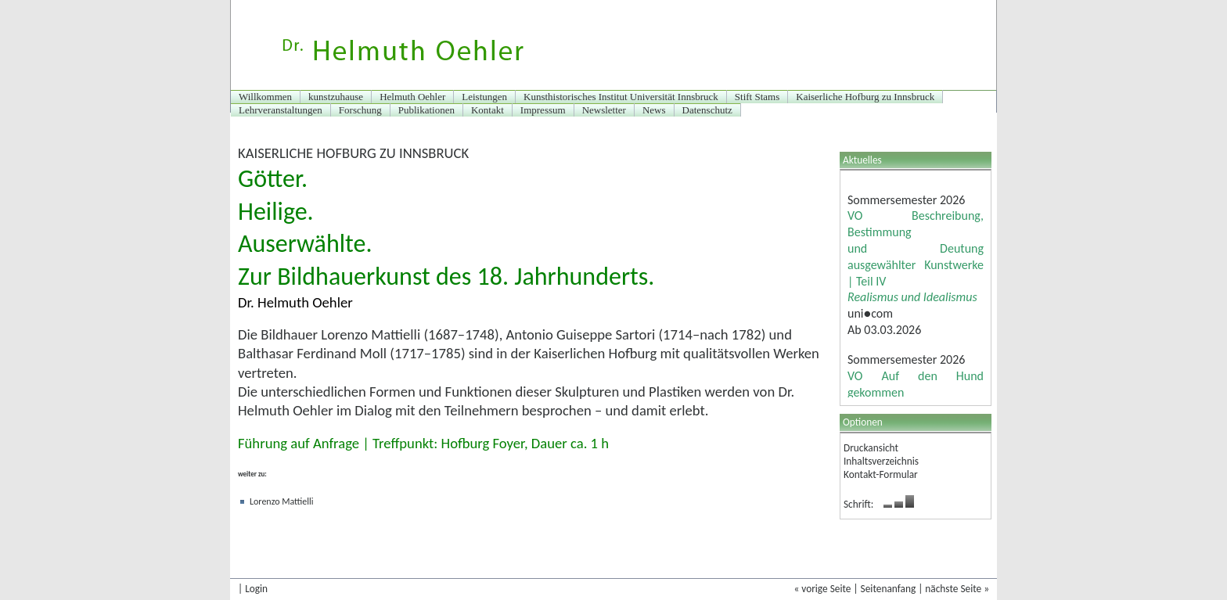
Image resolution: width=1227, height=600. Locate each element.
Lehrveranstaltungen (280, 110)
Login (256, 588)
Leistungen (484, 96)
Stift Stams (757, 96)
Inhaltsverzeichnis (881, 461)
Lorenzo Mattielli (282, 501)
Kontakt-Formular (881, 474)
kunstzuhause (335, 96)
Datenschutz (707, 110)
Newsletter (604, 110)
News (654, 110)
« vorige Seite (822, 588)
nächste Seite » (957, 588)
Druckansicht (871, 447)
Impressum (543, 110)
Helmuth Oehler (412, 96)
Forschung (360, 110)
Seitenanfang (888, 588)
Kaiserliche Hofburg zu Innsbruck (865, 96)
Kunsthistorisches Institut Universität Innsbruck (621, 96)
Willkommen (265, 96)
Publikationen (426, 110)
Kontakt (487, 110)
